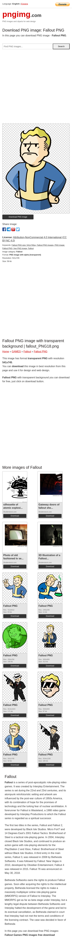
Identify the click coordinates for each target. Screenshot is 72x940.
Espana (24, 4)
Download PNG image (18, 217)
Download (15, 516)
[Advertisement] (36, 88)
